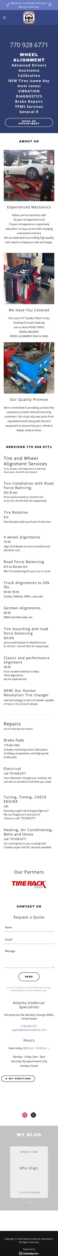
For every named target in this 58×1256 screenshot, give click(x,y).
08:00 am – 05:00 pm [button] (35, 1048)
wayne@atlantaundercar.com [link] (29, 1030)
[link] (28, 17)
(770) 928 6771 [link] (29, 1026)
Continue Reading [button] (29, 1192)
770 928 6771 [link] (29, 44)
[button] (5, 17)
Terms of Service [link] (34, 990)
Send (29, 977)
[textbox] (29, 927)
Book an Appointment (29, 122)
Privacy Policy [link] (17, 990)
